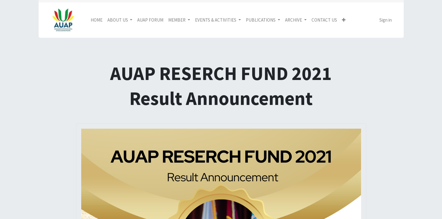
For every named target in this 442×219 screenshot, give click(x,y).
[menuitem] (96, 20)
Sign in (385, 20)
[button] (343, 20)
